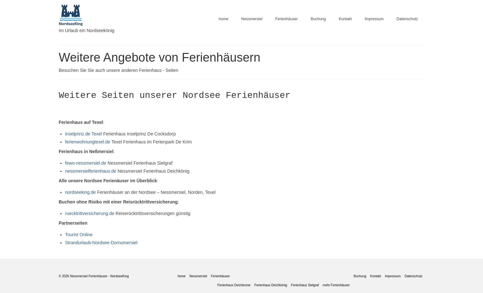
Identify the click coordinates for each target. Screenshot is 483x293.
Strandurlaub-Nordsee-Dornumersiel (101, 242)
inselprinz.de (77, 133)
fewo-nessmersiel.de (86, 163)
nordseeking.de (80, 192)
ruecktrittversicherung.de (89, 213)
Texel (97, 133)
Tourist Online (79, 234)
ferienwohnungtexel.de (87, 141)
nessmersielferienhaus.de (90, 171)
